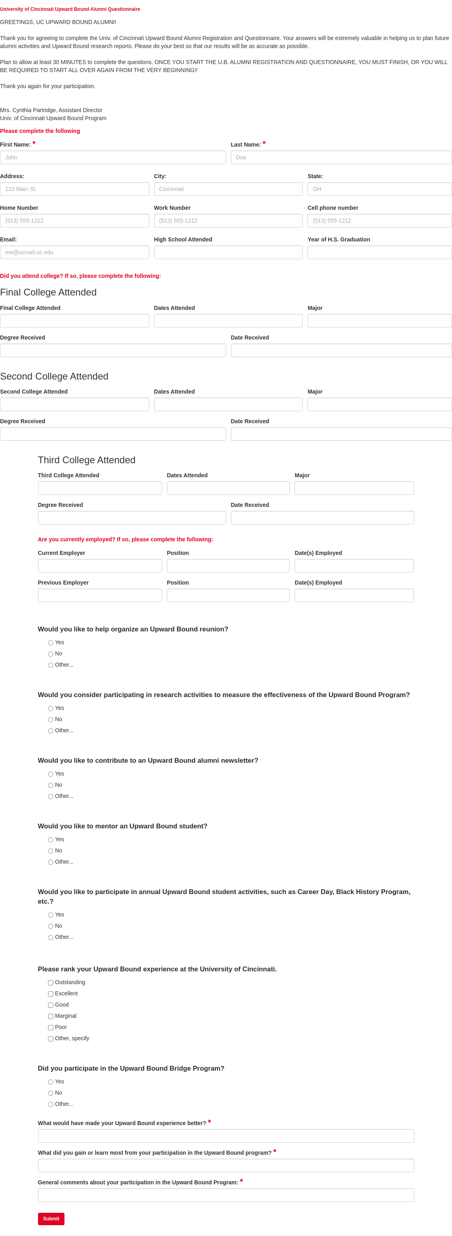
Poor (57, 1027)
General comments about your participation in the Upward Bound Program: (140, 1182)
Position (178, 553)
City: (160, 176)
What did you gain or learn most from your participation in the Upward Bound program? (157, 1152)
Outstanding (67, 982)
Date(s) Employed (318, 553)
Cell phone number (332, 208)
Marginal (62, 1016)
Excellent (63, 993)
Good (58, 1004)
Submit (51, 1219)
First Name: (18, 144)
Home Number (19, 208)
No (55, 653)
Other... (61, 664)
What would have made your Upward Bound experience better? (124, 1123)
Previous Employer (63, 582)
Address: (12, 176)
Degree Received (22, 337)
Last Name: (248, 144)
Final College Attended (30, 308)
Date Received (250, 337)
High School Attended (183, 239)
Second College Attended (34, 391)
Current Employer (61, 553)
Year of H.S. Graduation (338, 239)
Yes (56, 642)
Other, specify (69, 1038)
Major (314, 308)
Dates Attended (174, 308)
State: (315, 176)
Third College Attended (68, 475)
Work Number (172, 208)
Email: (8, 239)
